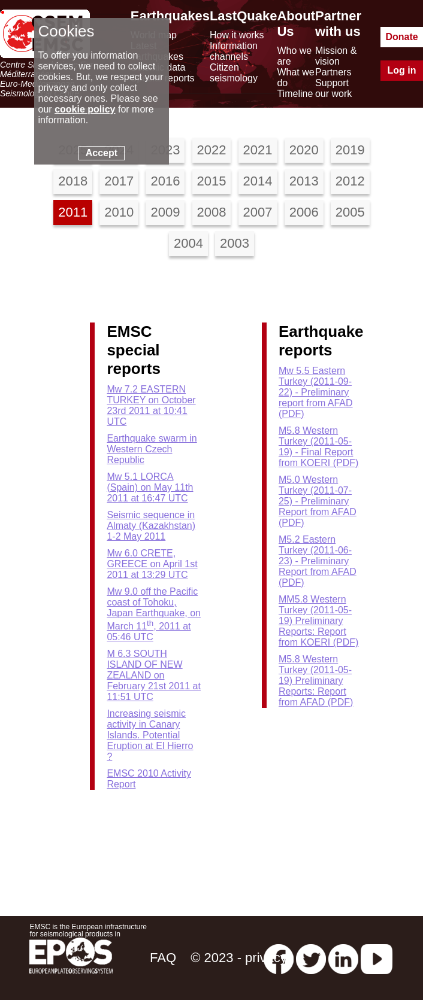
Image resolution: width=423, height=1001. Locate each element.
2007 (258, 212)
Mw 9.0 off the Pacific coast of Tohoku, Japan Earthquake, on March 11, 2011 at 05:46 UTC (154, 614)
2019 (350, 149)
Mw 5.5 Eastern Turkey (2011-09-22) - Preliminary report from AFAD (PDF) (316, 392)
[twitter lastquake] (311, 957)
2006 (304, 212)
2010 (119, 212)
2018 (72, 181)
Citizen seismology (234, 72)
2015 (211, 181)
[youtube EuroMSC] (376, 957)
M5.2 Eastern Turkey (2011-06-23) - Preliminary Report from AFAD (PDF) (317, 561)
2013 (304, 181)
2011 (72, 212)
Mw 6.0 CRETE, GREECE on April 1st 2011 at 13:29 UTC (152, 564)
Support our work (333, 88)
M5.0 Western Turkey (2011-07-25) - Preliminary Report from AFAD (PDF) (317, 501)
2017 (119, 181)
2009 (165, 212)
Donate (401, 37)
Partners (333, 72)
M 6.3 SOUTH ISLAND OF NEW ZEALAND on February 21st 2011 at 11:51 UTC (154, 675)
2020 (304, 149)
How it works (237, 35)
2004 (188, 243)
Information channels (234, 51)
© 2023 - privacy (239, 957)
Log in (402, 70)
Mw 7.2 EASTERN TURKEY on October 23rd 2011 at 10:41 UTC (151, 405)
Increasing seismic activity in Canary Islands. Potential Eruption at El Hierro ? (150, 735)
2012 (350, 181)
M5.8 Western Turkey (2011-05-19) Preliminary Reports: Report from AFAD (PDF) (316, 680)
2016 (165, 181)
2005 (350, 212)
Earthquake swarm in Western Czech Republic (152, 449)
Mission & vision (335, 55)
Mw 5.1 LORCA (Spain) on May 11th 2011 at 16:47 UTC (150, 487)
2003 (234, 243)
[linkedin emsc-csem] (343, 957)
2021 (258, 149)
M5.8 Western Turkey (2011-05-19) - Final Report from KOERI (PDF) (318, 446)
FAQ (163, 957)
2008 (211, 212)
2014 (258, 181)
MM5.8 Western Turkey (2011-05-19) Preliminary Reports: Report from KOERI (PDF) (318, 620)
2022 (211, 149)
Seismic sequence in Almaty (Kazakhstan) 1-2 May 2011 (151, 525)
